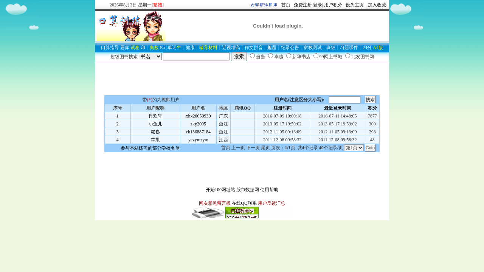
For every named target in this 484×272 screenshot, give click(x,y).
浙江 (223, 124)
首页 (285, 5)
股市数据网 (247, 189)
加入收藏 (376, 5)
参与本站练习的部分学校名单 (150, 148)
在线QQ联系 (244, 203)
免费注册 (303, 5)
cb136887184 (198, 131)
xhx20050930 (198, 116)
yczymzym (198, 139)
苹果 (155, 139)
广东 (223, 116)
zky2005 (198, 124)
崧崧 (155, 131)
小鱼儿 (155, 124)
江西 (223, 139)
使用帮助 (269, 189)
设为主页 (355, 5)
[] (158, 5)
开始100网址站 (220, 189)
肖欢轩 (155, 116)
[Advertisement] (242, 78)
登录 (317, 5)
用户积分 (333, 5)
